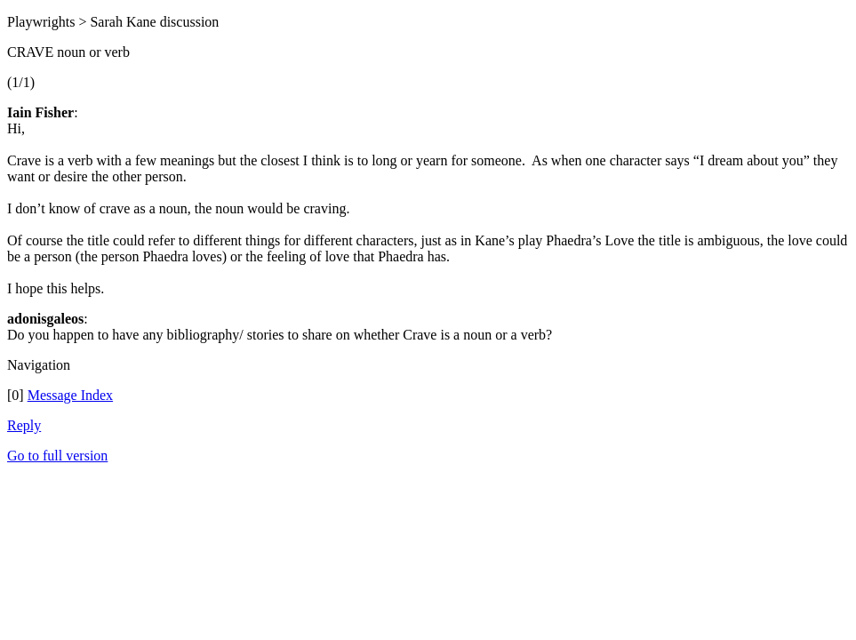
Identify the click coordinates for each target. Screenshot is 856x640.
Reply (24, 425)
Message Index (70, 395)
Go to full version (57, 455)
